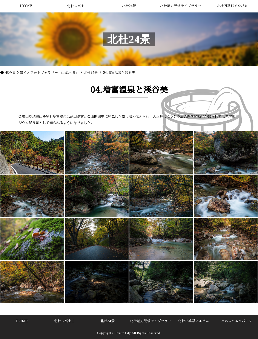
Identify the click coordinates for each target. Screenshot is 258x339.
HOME (26, 6)
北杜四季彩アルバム (232, 6)
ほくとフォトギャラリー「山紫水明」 (49, 72)
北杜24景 (129, 6)
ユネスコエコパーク (236, 321)
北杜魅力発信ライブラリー (180, 6)
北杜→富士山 (77, 6)
